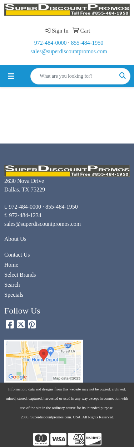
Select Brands (20, 275)
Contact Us (17, 255)
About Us (15, 239)
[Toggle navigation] (11, 76)
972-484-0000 (50, 43)
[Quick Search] (72, 76)
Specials (13, 295)
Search (12, 285)
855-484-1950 (87, 43)
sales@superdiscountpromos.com (68, 51)
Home (11, 265)
